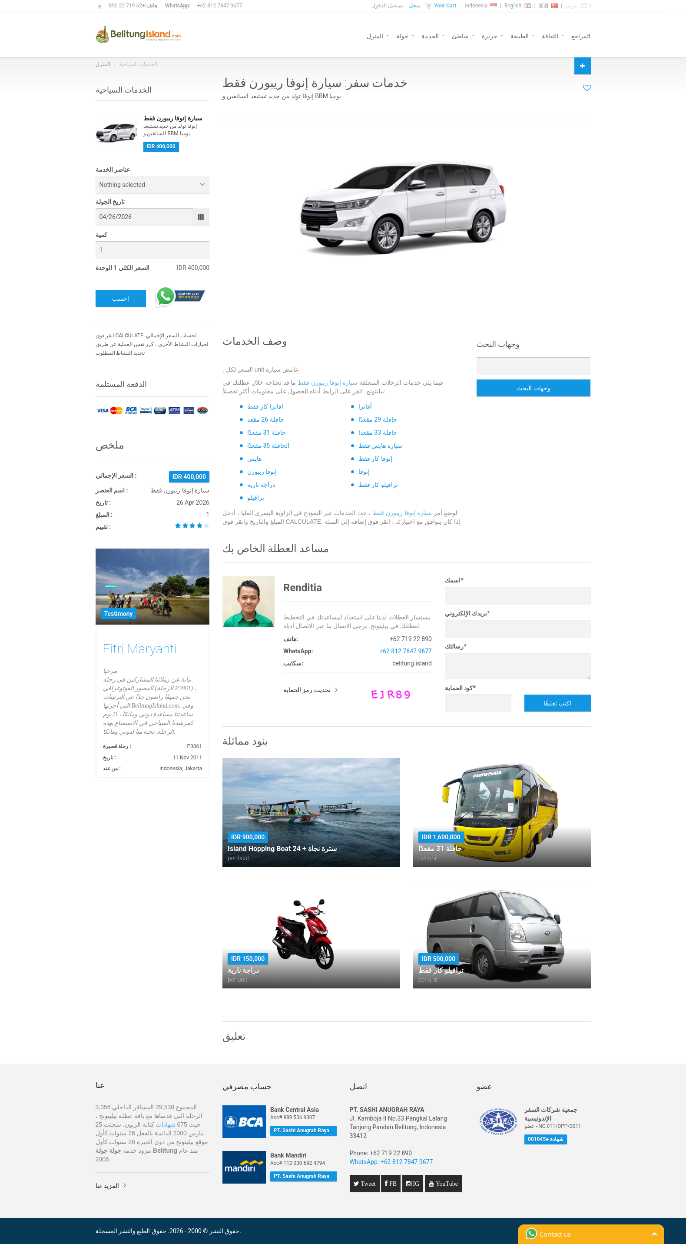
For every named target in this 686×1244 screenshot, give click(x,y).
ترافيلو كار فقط (378, 484)
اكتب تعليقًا (557, 703)
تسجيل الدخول (387, 6)
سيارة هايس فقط (380, 445)
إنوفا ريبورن (262, 471)
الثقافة (550, 35)
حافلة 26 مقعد (265, 419)
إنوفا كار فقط (375, 458)
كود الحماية (460, 688)
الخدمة (430, 35)
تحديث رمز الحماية (307, 689)
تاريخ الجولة (110, 201)
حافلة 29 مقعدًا (377, 419)
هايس (254, 458)
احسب (120, 298)
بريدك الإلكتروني (467, 613)
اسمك (454, 580)
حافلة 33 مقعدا (377, 432)
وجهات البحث (533, 388)
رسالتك (455, 646)
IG (415, 1184)
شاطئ (460, 35)
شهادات (166, 1124)
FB (392, 1184)
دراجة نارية (261, 484)
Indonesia (481, 6)
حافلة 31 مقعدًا (266, 432)
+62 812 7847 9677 (219, 6)
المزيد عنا (107, 1185)
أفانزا (365, 406)
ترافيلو (255, 497)
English (517, 6)
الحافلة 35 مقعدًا (268, 445)
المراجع (580, 35)
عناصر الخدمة (113, 169)
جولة (402, 35)
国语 (548, 6)
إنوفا (364, 471)
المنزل (375, 35)
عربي (576, 6)
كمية (101, 234)
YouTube (446, 1184)
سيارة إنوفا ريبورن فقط (328, 382)
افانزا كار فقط (265, 406)
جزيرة (489, 35)
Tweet (367, 1184)
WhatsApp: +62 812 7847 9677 (391, 1161)
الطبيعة (519, 35)
